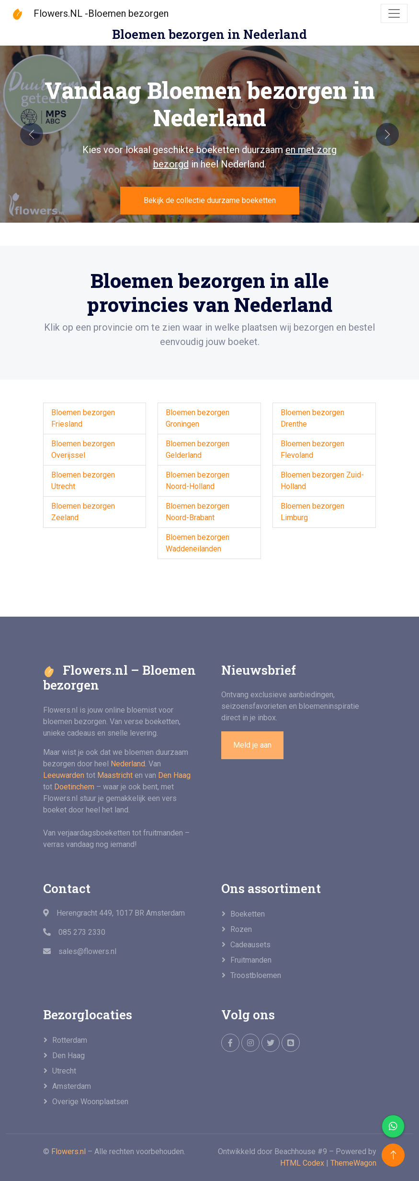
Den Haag (174, 775)
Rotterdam (69, 1040)
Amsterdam (71, 1086)
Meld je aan (252, 745)
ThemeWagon (353, 1163)
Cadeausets (250, 944)
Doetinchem (74, 786)
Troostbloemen (255, 975)
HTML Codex (302, 1163)
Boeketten (247, 914)
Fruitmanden (251, 960)
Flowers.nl (68, 1151)
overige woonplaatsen (90, 1101)
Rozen (241, 929)
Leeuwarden (63, 775)
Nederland (128, 763)
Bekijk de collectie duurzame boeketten (210, 200)
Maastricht (115, 775)
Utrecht (64, 1070)
